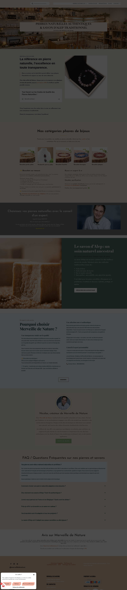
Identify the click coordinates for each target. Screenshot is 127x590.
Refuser (17, 583)
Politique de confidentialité (18, 587)
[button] (34, 574)
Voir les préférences (28, 583)
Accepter (6, 583)
